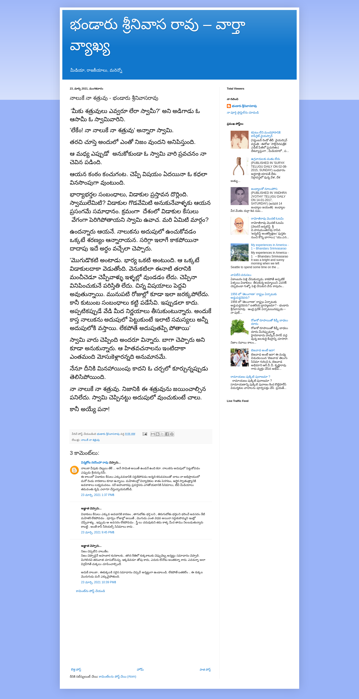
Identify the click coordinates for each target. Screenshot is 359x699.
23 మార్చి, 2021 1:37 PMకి (97, 495)
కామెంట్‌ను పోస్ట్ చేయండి (90, 591)
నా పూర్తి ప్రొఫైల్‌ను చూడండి (243, 112)
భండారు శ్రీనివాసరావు (244, 106)
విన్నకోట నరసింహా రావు (94, 462)
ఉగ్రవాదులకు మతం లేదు (265, 159)
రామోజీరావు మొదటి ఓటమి (267, 218)
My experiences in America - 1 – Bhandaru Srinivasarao (270, 246)
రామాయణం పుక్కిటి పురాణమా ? (250, 376)
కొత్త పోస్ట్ (76, 669)
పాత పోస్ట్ (205, 669)
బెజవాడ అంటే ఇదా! (263, 350)
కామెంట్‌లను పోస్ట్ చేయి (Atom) (117, 676)
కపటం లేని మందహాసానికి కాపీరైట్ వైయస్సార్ (266, 134)
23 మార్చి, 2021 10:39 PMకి (98, 582)
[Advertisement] (140, 630)
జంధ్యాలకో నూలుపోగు (264, 189)
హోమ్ (140, 669)
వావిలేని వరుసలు (241, 275)
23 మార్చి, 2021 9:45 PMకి (97, 532)
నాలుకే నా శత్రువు (90, 439)
